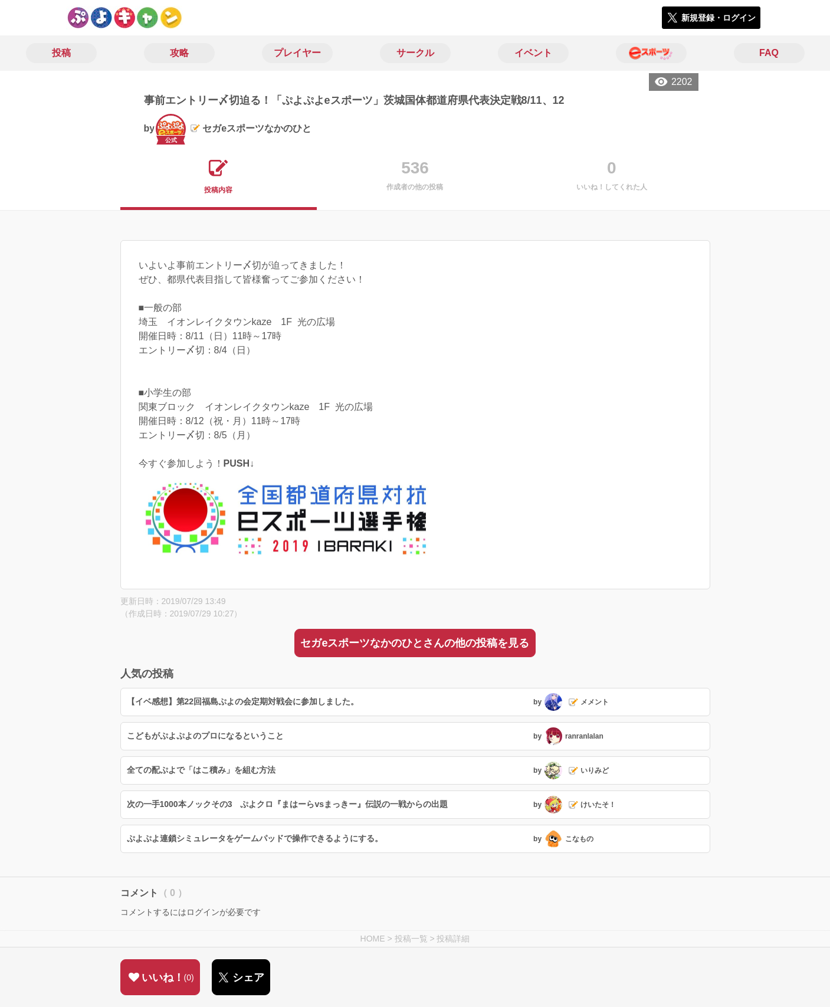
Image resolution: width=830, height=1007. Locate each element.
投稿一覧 (411, 938)
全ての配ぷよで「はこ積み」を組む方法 (201, 770)
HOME (372, 938)
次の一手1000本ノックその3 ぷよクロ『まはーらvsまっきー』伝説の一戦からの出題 (287, 804)
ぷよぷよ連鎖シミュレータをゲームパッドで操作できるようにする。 (255, 838)
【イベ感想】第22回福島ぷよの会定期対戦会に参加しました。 (243, 701)
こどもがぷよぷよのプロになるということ (205, 735)
